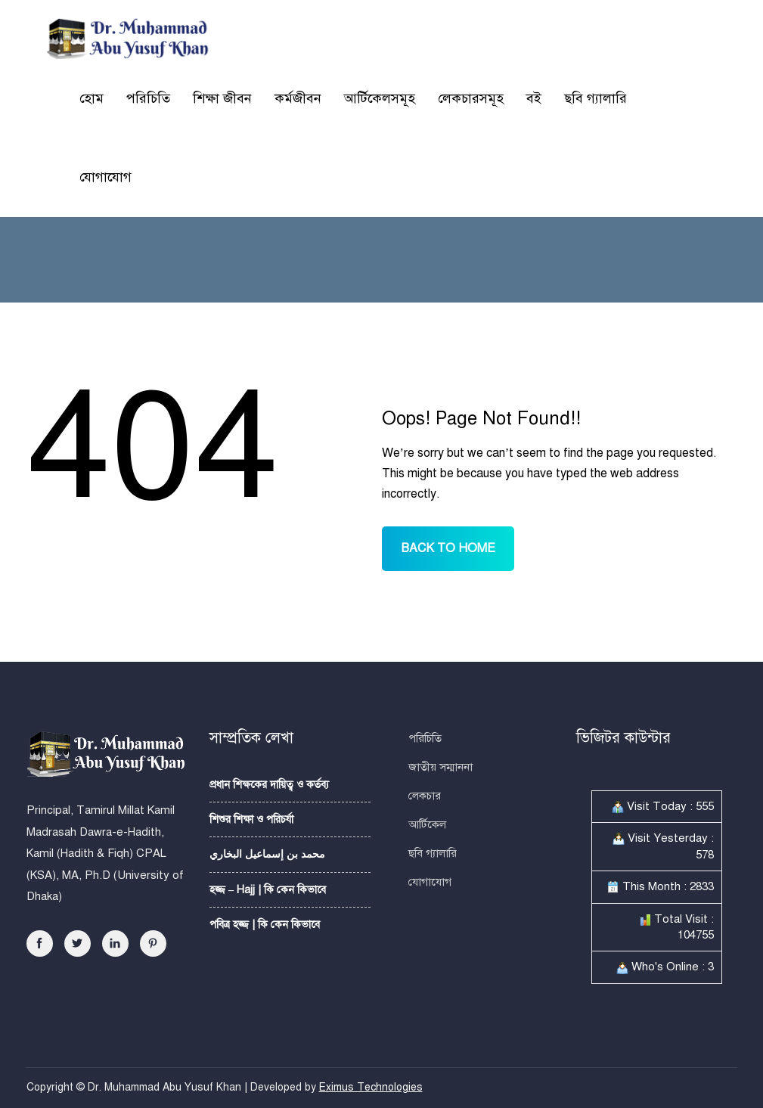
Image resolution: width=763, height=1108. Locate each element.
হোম (91, 98)
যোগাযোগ (105, 177)
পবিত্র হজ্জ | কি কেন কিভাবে (264, 924)
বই (533, 98)
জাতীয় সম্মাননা (440, 767)
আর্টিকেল (427, 824)
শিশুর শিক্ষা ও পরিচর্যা (251, 819)
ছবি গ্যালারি (595, 98)
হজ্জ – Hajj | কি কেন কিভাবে (267, 889)
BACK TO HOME (448, 548)
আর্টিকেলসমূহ (379, 98)
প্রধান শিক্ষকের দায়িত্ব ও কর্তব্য (269, 784)
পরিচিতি (148, 98)
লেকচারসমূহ (471, 98)
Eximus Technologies (371, 1087)
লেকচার (424, 795)
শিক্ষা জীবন (222, 98)
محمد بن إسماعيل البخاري (267, 854)
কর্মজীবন (297, 98)
